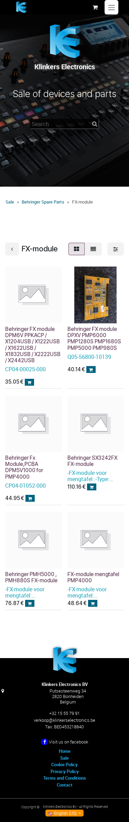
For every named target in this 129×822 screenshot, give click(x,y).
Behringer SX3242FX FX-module (92, 461)
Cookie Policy (64, 764)
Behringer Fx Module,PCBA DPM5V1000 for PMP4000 (24, 467)
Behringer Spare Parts (43, 202)
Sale (10, 202)
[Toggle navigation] (111, 7)
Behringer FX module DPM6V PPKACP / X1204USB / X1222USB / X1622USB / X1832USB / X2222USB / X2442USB (33, 345)
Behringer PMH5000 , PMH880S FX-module (31, 577)
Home (65, 751)
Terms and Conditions (64, 778)
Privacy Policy (65, 771)
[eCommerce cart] (95, 7)
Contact (65, 785)
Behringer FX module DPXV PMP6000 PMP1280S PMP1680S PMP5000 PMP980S (94, 338)
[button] (29, 382)
